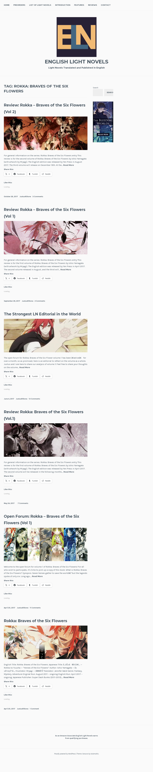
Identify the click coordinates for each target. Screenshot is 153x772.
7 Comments (23, 510)
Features (79, 5)
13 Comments (34, 405)
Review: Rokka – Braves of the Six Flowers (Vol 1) (43, 212)
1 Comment (34, 722)
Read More (68, 165)
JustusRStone (25, 197)
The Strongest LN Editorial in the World (42, 316)
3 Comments (37, 197)
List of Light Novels (40, 5)
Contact (106, 5)
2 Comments (40, 301)
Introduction (62, 5)
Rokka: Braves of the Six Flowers (35, 630)
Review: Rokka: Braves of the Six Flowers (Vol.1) (42, 421)
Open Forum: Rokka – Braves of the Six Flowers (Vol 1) (45, 525)
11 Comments (35, 614)
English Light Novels (76, 61)
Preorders (19, 5)
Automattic (95, 767)
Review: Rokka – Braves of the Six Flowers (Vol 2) (43, 108)
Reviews (92, 5)
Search (95, 88)
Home (7, 5)
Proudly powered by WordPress (65, 767)
